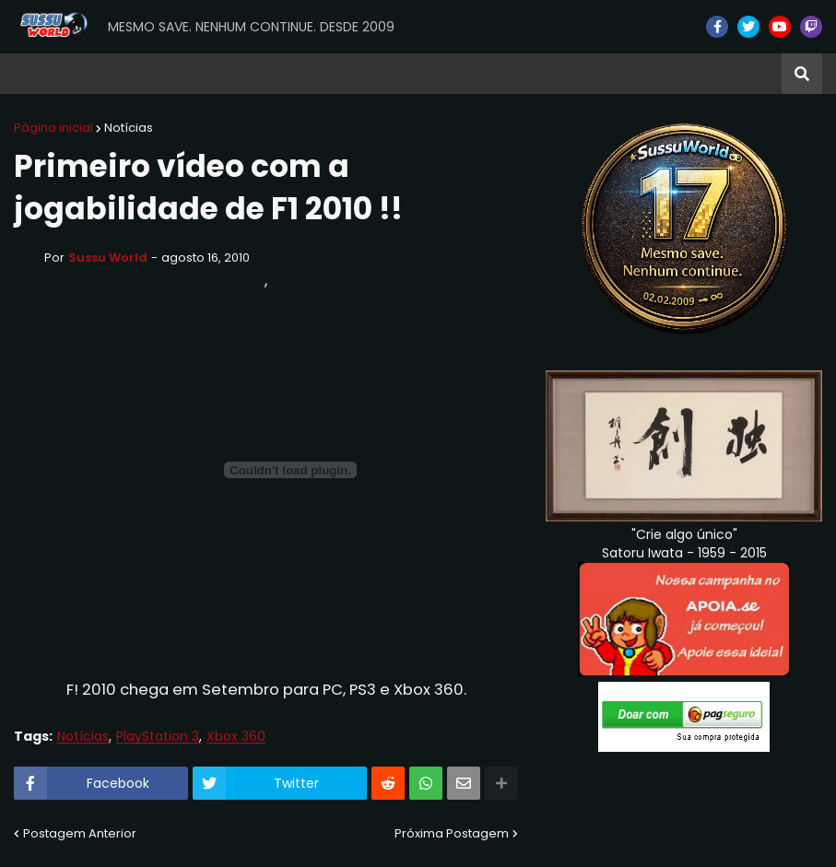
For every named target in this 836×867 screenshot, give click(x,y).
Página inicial (53, 127)
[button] (802, 73)
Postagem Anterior (79, 833)
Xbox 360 (235, 737)
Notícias (128, 127)
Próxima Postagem (451, 833)
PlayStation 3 (157, 737)
